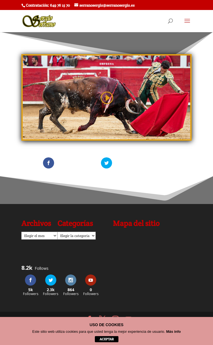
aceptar (107, 339)
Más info (173, 331)
